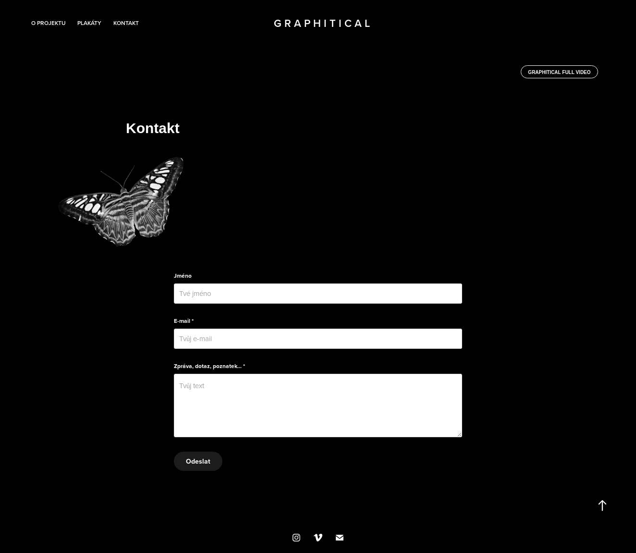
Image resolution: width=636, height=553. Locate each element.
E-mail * (184, 321)
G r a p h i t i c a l (322, 23)
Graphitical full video (559, 72)
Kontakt (126, 23)
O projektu (48, 23)
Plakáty (89, 23)
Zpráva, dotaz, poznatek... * (209, 366)
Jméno (183, 276)
